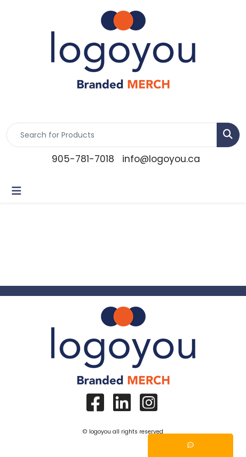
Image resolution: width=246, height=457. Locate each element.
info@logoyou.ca (161, 159)
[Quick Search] (111, 135)
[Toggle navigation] (16, 190)
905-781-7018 (83, 159)
